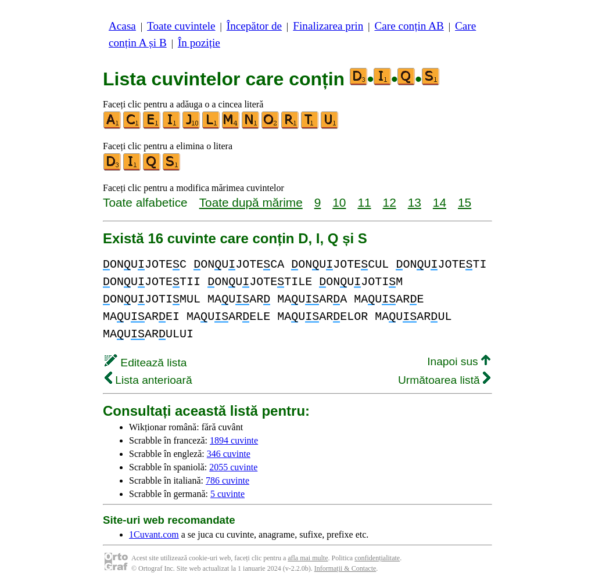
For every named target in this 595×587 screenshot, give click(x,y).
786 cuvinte (227, 480)
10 (339, 202)
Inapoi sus (458, 361)
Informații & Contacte (345, 568)
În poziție (199, 43)
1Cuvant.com (154, 534)
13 (414, 202)
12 (389, 202)
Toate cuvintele (181, 26)
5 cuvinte (227, 494)
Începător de (254, 26)
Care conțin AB (408, 26)
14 (439, 202)
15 (464, 202)
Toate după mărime (251, 202)
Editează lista (146, 362)
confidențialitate (377, 558)
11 (364, 202)
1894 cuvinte (234, 440)
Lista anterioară (148, 380)
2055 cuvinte (233, 467)
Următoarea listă (444, 380)
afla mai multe (308, 558)
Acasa (122, 26)
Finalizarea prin (328, 26)
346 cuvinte (228, 454)
